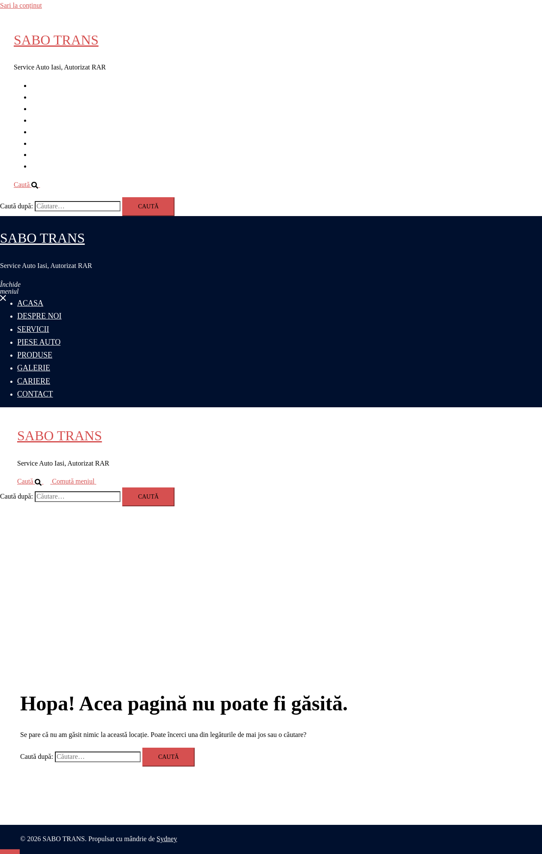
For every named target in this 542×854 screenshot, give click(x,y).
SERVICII (45, 108)
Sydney (167, 838)
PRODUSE (46, 131)
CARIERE (45, 154)
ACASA (42, 85)
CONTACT (47, 166)
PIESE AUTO (50, 120)
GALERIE (45, 143)
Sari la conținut (21, 5)
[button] (30, 184)
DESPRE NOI (50, 97)
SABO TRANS (56, 40)
